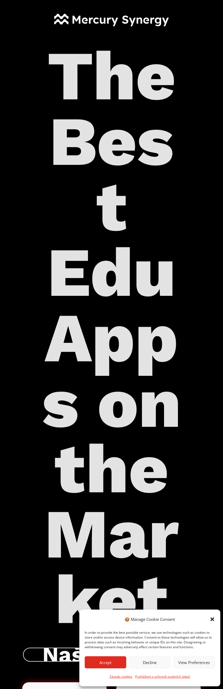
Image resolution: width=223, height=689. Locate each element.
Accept (105, 662)
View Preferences (194, 662)
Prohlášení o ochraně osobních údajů (162, 676)
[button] (212, 619)
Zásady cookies (121, 676)
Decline (150, 662)
